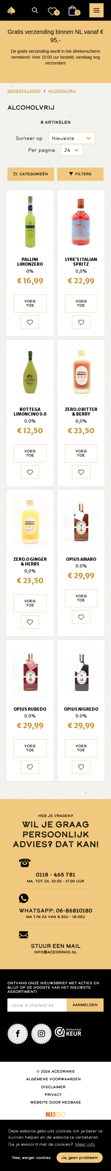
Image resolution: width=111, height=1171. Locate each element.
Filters (83, 174)
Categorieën (34, 174)
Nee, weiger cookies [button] (31, 1157)
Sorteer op (29, 138)
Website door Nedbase (55, 1102)
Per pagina (41, 150)
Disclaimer (53, 1087)
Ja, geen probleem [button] (79, 1157)
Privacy (53, 1094)
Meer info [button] (85, 1144)
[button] (35, 10)
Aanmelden (85, 1005)
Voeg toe (30, 303)
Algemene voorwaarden (53, 1079)
